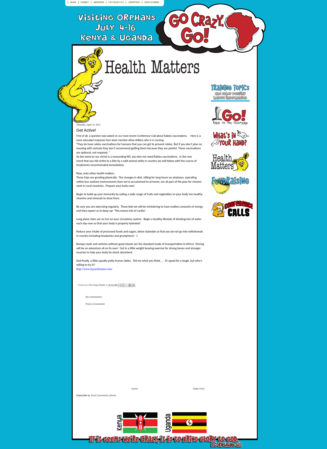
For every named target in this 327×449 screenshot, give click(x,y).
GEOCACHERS (151, 2)
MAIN (73, 2)
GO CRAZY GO (116, 2)
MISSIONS (98, 2)
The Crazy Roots (97, 285)
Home (134, 388)
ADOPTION (133, 2)
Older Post (198, 388)
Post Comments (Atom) (103, 395)
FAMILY (85, 2)
